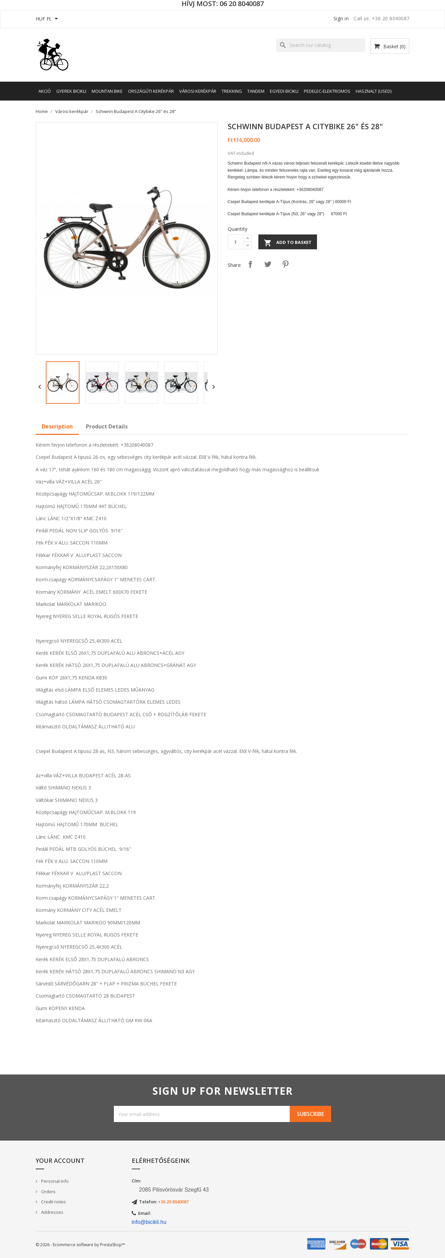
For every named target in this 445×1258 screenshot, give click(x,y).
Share (250, 264)
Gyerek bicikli (71, 91)
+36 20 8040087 (173, 1202)
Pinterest (285, 264)
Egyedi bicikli (284, 91)
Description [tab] (57, 426)
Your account (60, 1160)
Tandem (255, 91)
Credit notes (53, 1202)
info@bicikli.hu (149, 1222)
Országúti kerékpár (151, 91)
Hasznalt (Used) (373, 91)
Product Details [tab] (107, 426)
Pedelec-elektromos (327, 91)
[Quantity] (236, 241)
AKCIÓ (44, 91)
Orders (48, 1192)
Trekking (232, 91)
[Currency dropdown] (48, 19)
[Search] (320, 45)
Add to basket (288, 243)
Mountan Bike (107, 91)
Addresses (51, 1212)
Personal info (54, 1181)
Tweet (268, 264)
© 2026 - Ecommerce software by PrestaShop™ (80, 1245)
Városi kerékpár (197, 91)
